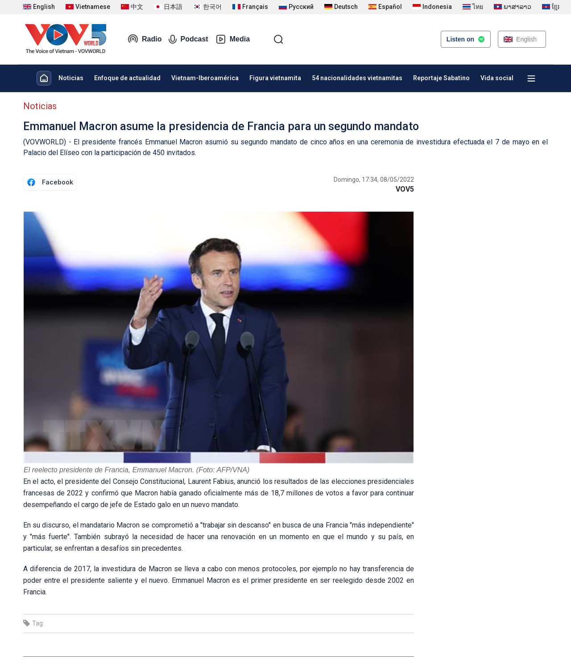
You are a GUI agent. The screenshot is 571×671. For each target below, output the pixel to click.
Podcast (188, 39)
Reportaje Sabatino (441, 78)
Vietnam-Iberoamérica (205, 78)
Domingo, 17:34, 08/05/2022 (374, 179)
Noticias (70, 78)
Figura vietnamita (275, 78)
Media (232, 39)
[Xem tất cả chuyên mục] (531, 78)
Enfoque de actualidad (127, 78)
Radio (144, 39)
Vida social (496, 78)
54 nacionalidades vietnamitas (357, 78)
